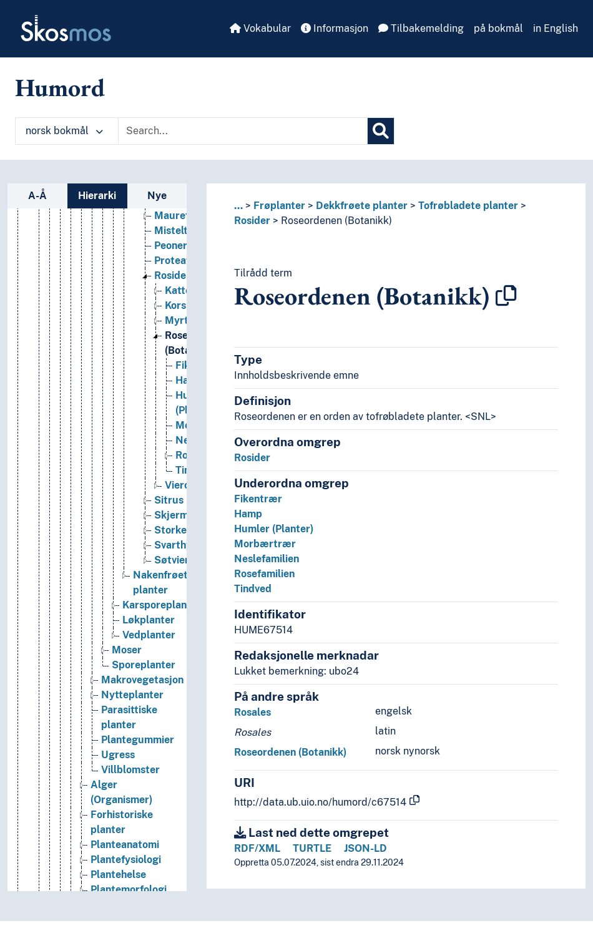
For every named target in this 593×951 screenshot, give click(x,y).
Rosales (252, 712)
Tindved (253, 589)
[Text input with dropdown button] (243, 131)
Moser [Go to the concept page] (127, 654)
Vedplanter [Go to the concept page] (148, 639)
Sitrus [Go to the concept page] (169, 504)
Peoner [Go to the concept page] (170, 249)
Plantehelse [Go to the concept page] (118, 878)
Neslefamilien (266, 559)
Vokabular (260, 28)
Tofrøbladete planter (468, 206)
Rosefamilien (264, 574)
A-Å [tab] (37, 196)
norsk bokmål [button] (64, 131)
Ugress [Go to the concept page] (118, 758)
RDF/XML (257, 848)
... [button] (238, 206)
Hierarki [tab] (97, 196)
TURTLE (312, 848)
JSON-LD (365, 848)
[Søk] (381, 131)
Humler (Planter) (273, 529)
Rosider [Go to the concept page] (172, 279)
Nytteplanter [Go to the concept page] (132, 699)
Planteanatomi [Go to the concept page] (125, 848)
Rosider (252, 221)
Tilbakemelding (421, 28)
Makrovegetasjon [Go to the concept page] (142, 684)
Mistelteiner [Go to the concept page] (183, 234)
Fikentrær (258, 499)
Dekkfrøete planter (362, 206)
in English (555, 28)
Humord (60, 87)
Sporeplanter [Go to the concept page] (143, 669)
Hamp (248, 514)
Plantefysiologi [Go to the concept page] (126, 863)
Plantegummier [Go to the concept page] (137, 743)
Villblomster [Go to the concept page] (130, 773)
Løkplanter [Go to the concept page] (148, 624)
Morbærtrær (265, 544)
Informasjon (334, 28)
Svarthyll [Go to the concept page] (176, 549)
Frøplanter (279, 206)
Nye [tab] (157, 196)
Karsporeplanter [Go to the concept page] (161, 609)
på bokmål (498, 28)
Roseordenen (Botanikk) (336, 221)
